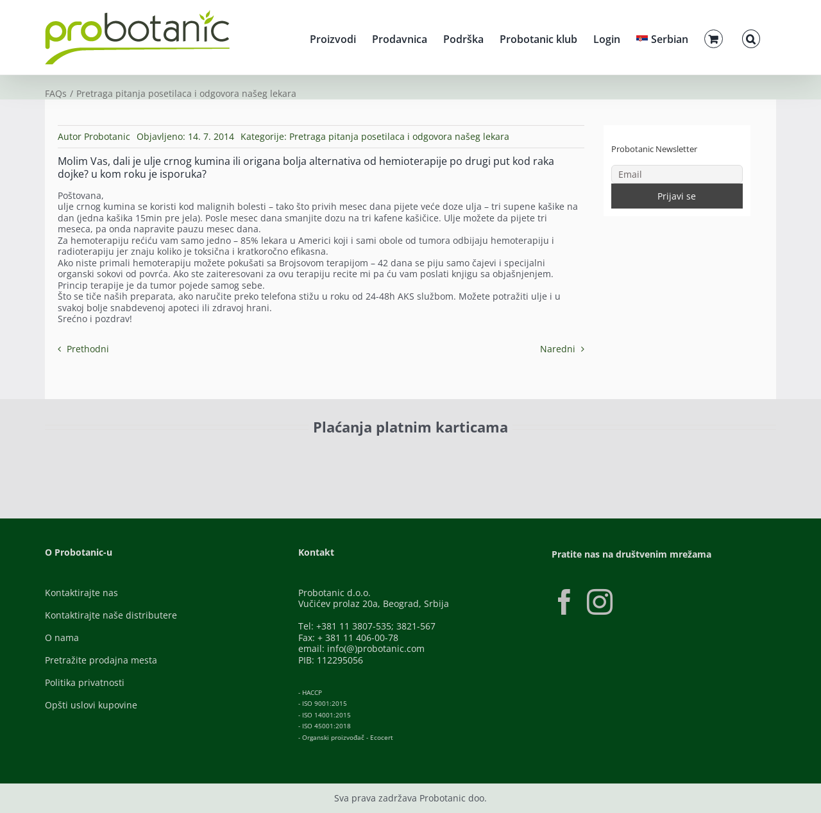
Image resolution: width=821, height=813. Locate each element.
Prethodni (88, 349)
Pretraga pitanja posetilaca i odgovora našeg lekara (399, 136)
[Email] (677, 174)
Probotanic (107, 136)
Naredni (557, 349)
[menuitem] (662, 37)
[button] (751, 37)
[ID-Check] (134, 460)
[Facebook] (564, 602)
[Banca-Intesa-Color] (353, 456)
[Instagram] (600, 602)
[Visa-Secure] (215, 456)
